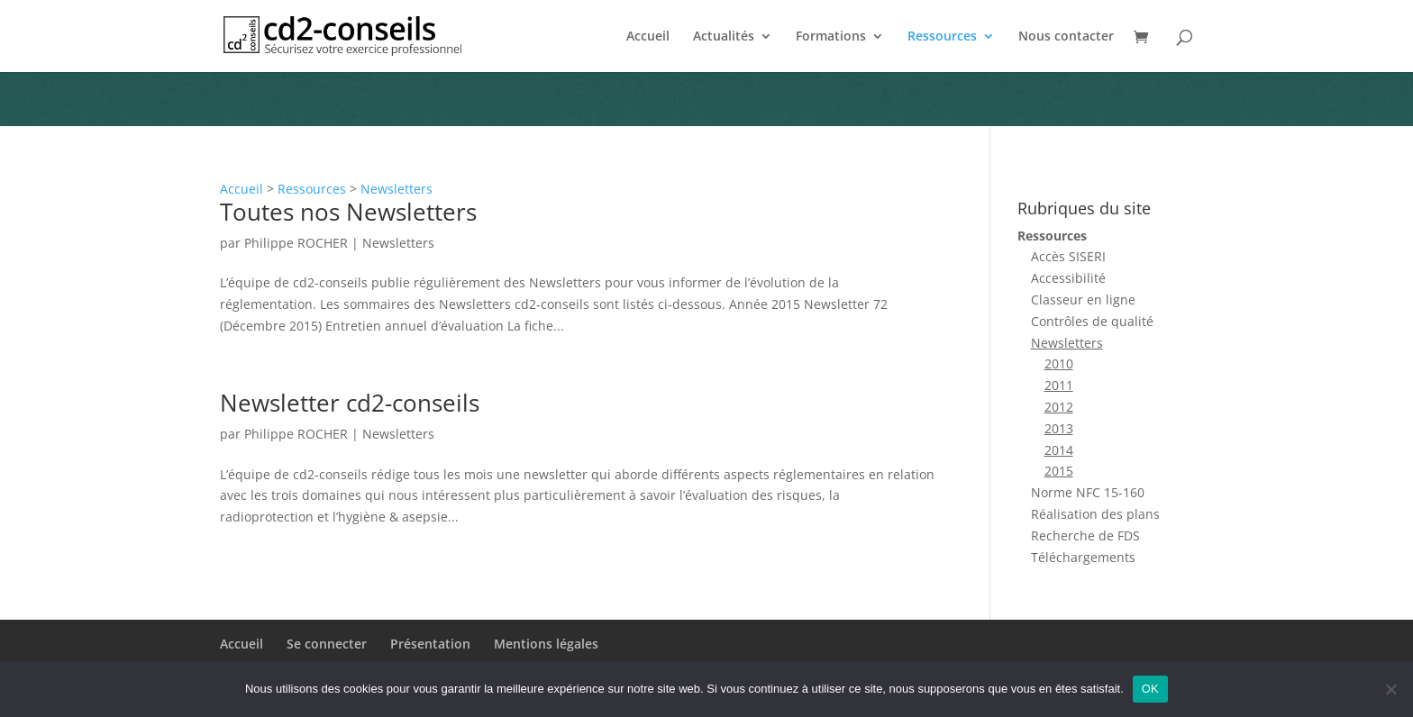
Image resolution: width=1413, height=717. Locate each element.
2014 (1058, 449)
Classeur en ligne (1083, 299)
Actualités (723, 37)
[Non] (1390, 689)
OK (1150, 688)
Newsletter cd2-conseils (349, 402)
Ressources (942, 37)
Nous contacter (1066, 37)
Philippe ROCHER (296, 242)
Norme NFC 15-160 (1087, 492)
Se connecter (327, 643)
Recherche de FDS (1085, 535)
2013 (1058, 428)
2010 (1058, 363)
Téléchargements (1083, 557)
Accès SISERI (1068, 256)
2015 (1058, 470)
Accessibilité (1068, 277)
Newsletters (396, 188)
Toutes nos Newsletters (348, 211)
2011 (1058, 385)
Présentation (430, 643)
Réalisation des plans (1095, 513)
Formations (831, 37)
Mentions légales (546, 643)
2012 (1058, 406)
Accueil (648, 37)
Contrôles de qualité (1092, 321)
